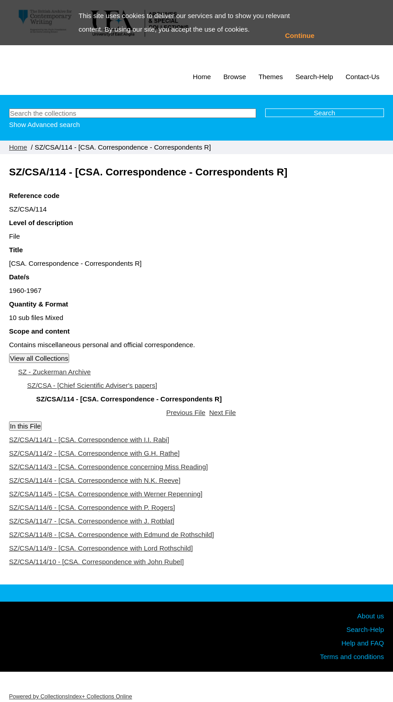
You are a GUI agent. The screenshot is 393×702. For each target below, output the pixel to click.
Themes (270, 76)
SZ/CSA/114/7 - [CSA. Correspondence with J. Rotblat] (91, 521)
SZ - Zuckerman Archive (54, 372)
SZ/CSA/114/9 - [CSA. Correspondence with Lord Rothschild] (101, 548)
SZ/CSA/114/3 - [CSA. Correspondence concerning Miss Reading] (108, 467)
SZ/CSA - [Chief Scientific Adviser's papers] (92, 385)
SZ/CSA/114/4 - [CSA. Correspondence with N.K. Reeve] (94, 480)
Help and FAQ (363, 643)
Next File (222, 412)
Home (202, 76)
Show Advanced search (44, 124)
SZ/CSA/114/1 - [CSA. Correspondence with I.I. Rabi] (89, 439)
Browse (235, 76)
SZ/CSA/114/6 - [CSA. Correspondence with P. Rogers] (92, 507)
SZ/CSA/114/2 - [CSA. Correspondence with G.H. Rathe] (94, 453)
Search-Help (314, 76)
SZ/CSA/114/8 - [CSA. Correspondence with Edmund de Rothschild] (111, 534)
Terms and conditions (352, 656)
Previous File (186, 412)
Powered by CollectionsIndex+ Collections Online (70, 696)
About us (370, 616)
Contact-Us (362, 76)
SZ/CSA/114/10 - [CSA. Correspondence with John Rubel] (96, 561)
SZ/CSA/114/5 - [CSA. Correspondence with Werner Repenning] (105, 494)
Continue (299, 35)
